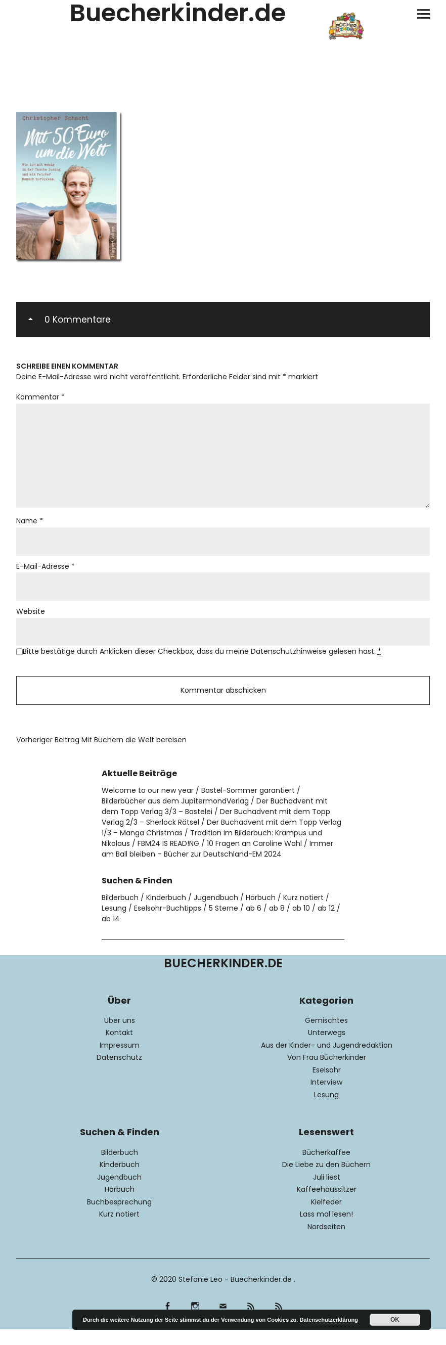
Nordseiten (326, 1243)
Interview (326, 1098)
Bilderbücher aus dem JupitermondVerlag (175, 817)
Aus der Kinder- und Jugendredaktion (326, 1061)
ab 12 (326, 924)
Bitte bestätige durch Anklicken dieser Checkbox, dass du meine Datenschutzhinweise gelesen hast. (202, 664)
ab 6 (253, 924)
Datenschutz (119, 1073)
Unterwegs (326, 1049)
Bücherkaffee (326, 1168)
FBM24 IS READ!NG (168, 860)
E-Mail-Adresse (45, 577)
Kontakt (119, 1049)
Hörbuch (261, 914)
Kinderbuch (166, 914)
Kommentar (40, 397)
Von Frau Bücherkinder (326, 1073)
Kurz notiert (303, 914)
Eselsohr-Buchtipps (167, 924)
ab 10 (301, 924)
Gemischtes (326, 1037)
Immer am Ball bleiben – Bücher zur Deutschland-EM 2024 (217, 865)
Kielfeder (326, 1218)
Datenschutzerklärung (328, 1320)
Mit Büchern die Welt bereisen (101, 755)
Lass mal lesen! (326, 1230)
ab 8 (277, 924)
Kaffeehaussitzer (326, 1205)
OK (394, 1319)
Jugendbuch (216, 914)
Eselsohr (327, 1086)
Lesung (114, 924)
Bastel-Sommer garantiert (248, 806)
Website (30, 623)
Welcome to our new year (148, 806)
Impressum (120, 1061)
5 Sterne (223, 924)
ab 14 (111, 935)
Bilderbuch (120, 914)
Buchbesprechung (119, 1218)
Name (29, 530)
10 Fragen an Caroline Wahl (254, 860)
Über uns (119, 1037)
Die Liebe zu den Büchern (326, 1181)
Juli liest (326, 1193)
